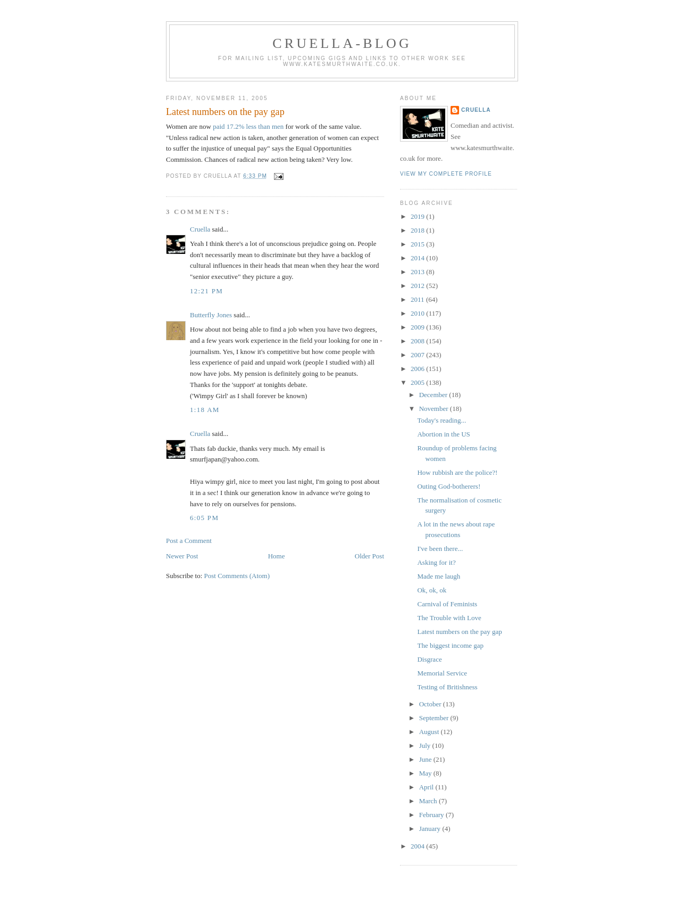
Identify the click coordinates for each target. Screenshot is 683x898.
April (427, 787)
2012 (418, 286)
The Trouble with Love (449, 618)
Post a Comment (189, 541)
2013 (418, 272)
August (430, 732)
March (429, 801)
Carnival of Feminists (447, 604)
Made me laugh (438, 576)
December (434, 395)
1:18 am (205, 410)
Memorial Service (442, 673)
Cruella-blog (342, 43)
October (431, 704)
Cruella (200, 229)
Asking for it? (436, 562)
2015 (418, 244)
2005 (418, 382)
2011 (418, 299)
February (432, 815)
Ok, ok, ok (431, 590)
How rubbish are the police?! (457, 472)
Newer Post (182, 556)
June (426, 759)
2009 (418, 327)
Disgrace (429, 659)
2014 (418, 258)
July (425, 745)
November (434, 409)
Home (276, 556)
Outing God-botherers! (448, 486)
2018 (418, 230)
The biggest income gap (450, 645)
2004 (418, 846)
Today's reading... (441, 420)
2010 (418, 313)
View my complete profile (446, 174)
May (426, 773)
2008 (418, 341)
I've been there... (440, 549)
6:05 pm (204, 518)
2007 (418, 355)
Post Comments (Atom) (237, 576)
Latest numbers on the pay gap (225, 111)
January (431, 829)
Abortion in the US (443, 434)
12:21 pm (206, 291)
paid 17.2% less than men (248, 126)
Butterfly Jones (211, 315)
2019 (418, 216)
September (435, 718)
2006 (418, 369)
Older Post (369, 556)
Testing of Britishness (447, 687)
